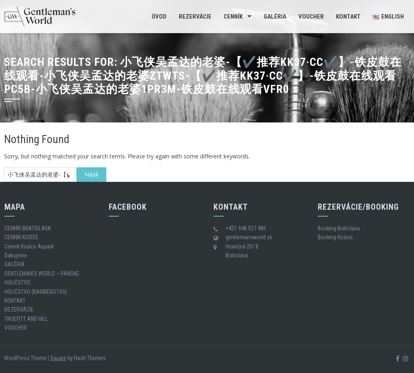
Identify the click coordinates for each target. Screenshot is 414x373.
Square (58, 358)
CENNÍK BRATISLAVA (27, 228)
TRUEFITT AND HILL (26, 319)
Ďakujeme (15, 255)
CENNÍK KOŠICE (21, 237)
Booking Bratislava (339, 228)
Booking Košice (335, 237)
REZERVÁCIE (195, 16)
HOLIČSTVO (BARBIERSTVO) (35, 292)
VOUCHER (311, 16)
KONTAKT (348, 16)
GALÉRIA (275, 16)
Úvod (159, 16)
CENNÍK (233, 16)
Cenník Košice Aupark (29, 246)
